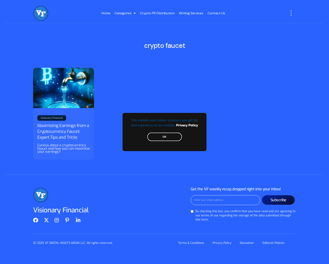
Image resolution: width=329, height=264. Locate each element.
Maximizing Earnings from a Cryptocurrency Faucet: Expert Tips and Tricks (63, 131)
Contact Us (216, 13)
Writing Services (191, 13)
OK (164, 136)
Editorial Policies (273, 243)
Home (106, 13)
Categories (125, 13)
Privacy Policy (187, 125)
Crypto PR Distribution (157, 13)
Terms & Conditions (191, 243)
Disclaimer (247, 243)
